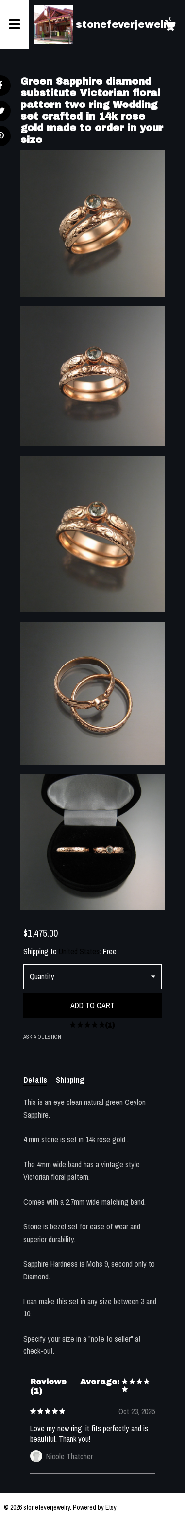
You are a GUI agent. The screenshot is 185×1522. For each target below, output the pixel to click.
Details (35, 1079)
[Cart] (170, 26)
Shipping (70, 1079)
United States (79, 951)
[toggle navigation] (14, 24)
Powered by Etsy (95, 1507)
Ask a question (42, 1036)
